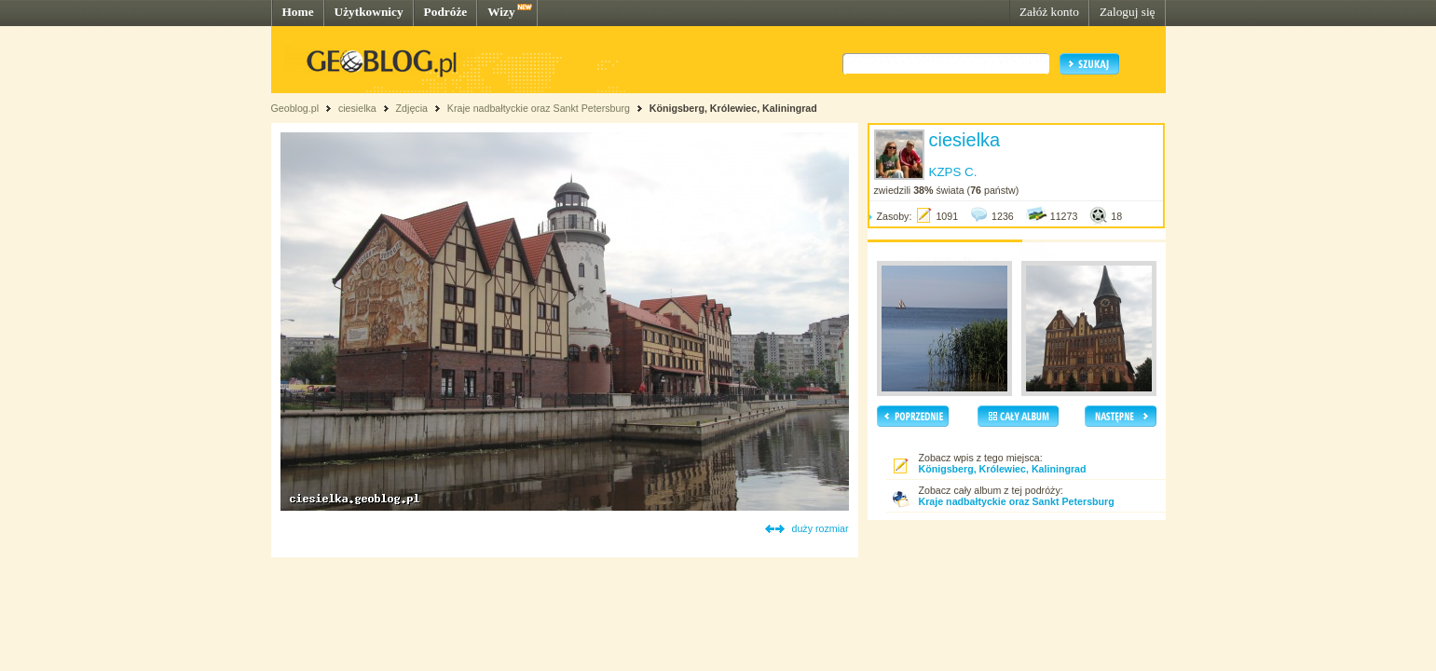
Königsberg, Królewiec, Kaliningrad (733, 108)
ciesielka (357, 108)
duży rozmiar (820, 528)
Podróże (446, 12)
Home (298, 12)
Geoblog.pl (295, 108)
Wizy (500, 12)
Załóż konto (1049, 12)
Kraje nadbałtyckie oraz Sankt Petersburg (538, 108)
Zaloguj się (1128, 12)
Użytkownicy (369, 12)
